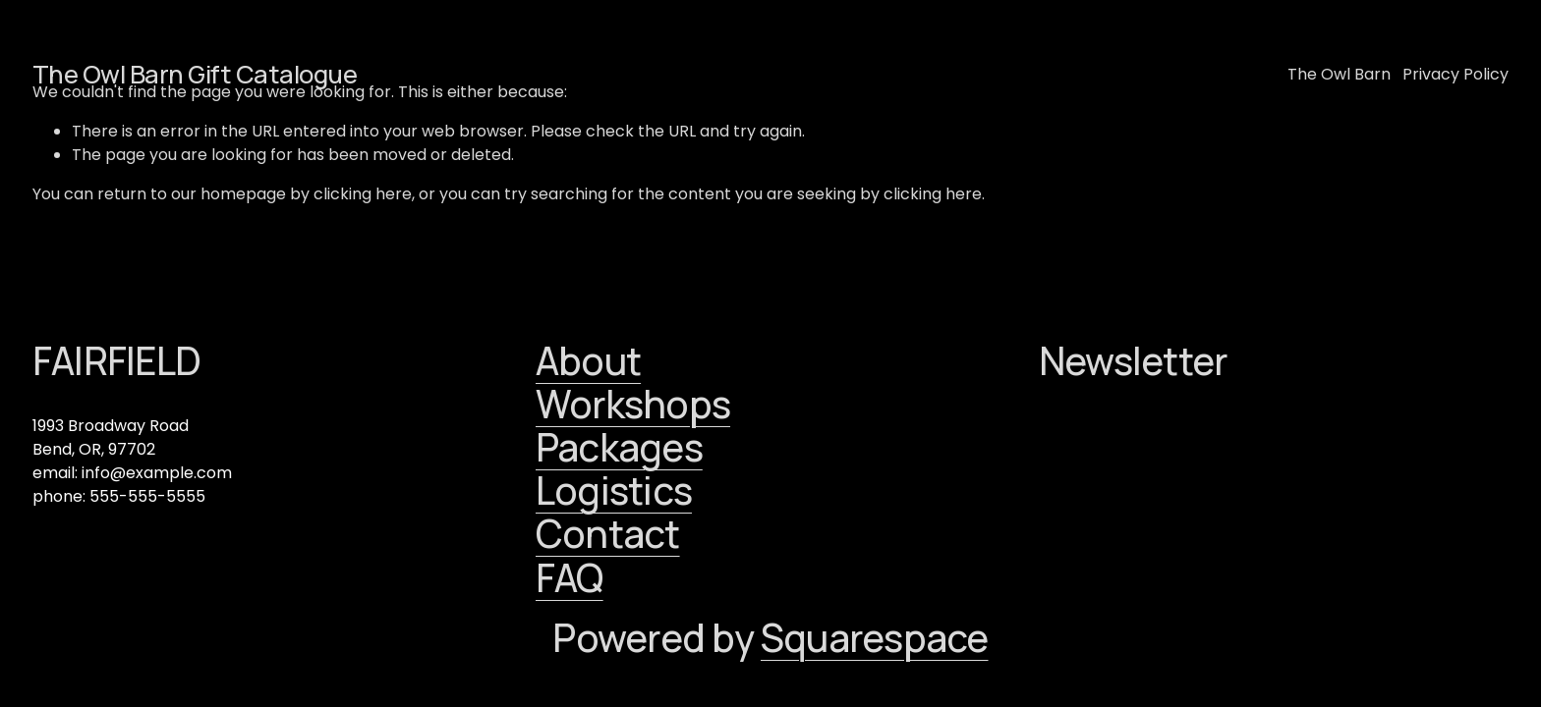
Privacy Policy (1455, 74)
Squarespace (875, 638)
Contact (608, 534)
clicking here (363, 194)
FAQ (569, 578)
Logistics (614, 491)
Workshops (633, 404)
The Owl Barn (1339, 74)
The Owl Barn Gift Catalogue (194, 74)
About (588, 361)
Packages (619, 447)
